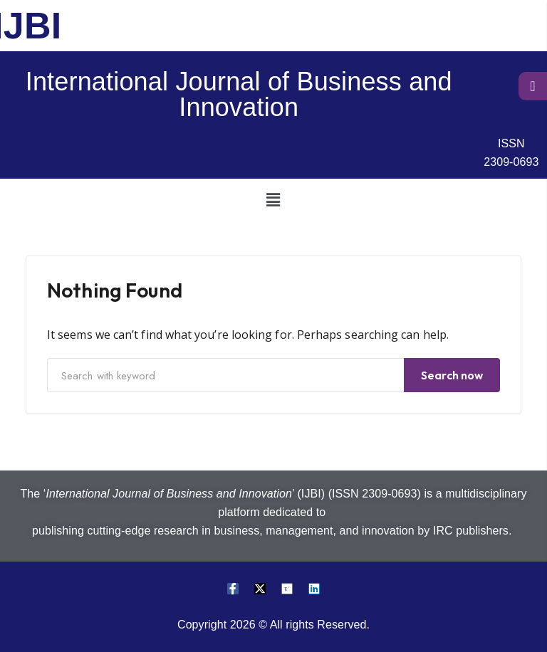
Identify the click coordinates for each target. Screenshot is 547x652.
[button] (273, 199)
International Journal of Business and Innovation (239, 94)
